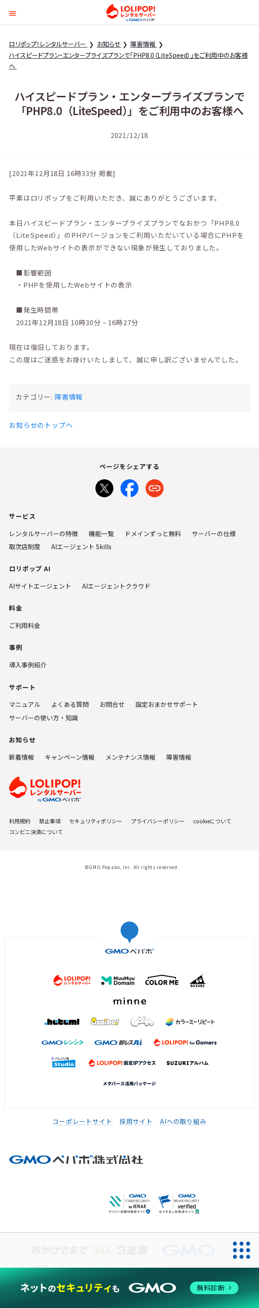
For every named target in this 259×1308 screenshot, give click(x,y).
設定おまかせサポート (166, 704)
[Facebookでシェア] (129, 486)
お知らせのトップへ (41, 425)
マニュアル (24, 704)
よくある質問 (70, 704)
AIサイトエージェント (40, 585)
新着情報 (21, 757)
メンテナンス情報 (130, 757)
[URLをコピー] (155, 486)
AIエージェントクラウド (116, 585)
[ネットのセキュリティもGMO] (129, 1287)
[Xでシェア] (104, 486)
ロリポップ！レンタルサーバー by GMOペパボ (130, 12)
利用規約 (19, 821)
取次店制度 (24, 546)
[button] (12, 12)
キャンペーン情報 (70, 757)
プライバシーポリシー (158, 821)
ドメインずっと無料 (153, 533)
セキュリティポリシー (95, 821)
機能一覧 (101, 533)
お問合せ (112, 704)
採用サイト (136, 1121)
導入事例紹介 (28, 664)
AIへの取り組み (183, 1121)
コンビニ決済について (36, 831)
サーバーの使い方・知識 (43, 717)
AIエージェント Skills (81, 546)
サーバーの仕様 (214, 533)
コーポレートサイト (82, 1121)
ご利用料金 (24, 625)
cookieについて (212, 821)
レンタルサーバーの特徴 (43, 533)
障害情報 (69, 396)
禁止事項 (49, 821)
